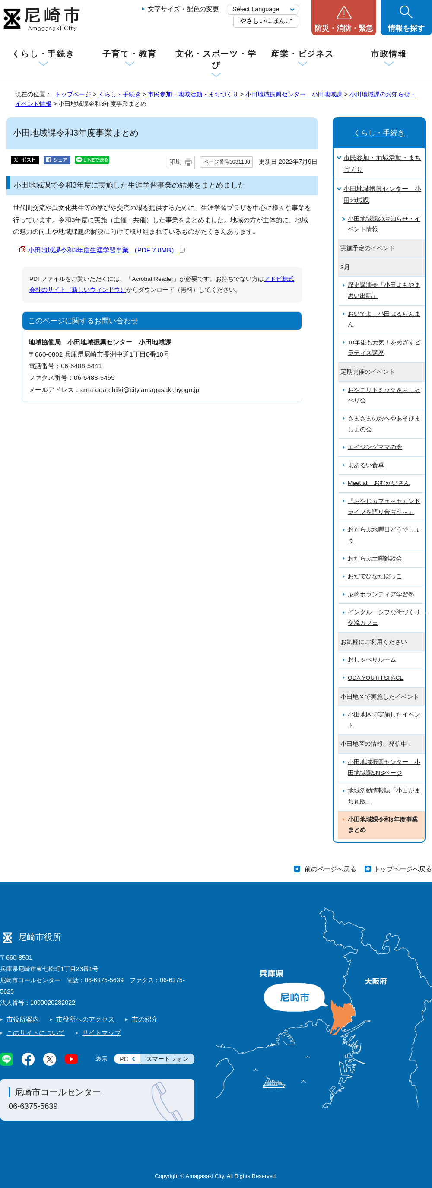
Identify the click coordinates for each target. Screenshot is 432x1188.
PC (124, 1059)
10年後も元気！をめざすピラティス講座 (384, 348)
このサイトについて (35, 1032)
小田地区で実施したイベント (384, 720)
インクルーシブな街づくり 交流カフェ (386, 617)
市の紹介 (145, 1019)
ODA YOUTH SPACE (375, 678)
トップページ (73, 94)
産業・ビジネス (302, 53)
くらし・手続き (43, 53)
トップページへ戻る (403, 869)
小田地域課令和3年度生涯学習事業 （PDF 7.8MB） (106, 250)
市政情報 (389, 53)
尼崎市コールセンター (58, 1092)
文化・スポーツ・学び (216, 59)
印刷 (175, 162)
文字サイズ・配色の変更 (183, 9)
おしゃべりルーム (372, 659)
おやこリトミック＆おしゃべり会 (384, 395)
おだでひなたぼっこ (375, 576)
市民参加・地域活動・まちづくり (193, 94)
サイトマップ (101, 1032)
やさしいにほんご (266, 20)
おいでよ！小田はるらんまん (384, 319)
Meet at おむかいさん (379, 483)
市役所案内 (22, 1019)
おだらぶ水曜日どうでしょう (384, 535)
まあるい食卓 (366, 465)
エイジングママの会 (375, 447)
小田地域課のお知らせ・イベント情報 (384, 224)
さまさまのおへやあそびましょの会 (384, 424)
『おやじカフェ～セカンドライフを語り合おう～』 (384, 506)
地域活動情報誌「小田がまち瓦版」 (384, 796)
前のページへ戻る (330, 869)
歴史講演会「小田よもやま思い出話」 (384, 290)
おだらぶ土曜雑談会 (375, 558)
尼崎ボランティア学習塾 (381, 594)
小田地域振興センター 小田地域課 (293, 94)
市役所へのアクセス (85, 1019)
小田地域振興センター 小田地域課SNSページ (384, 767)
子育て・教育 (129, 53)
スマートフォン (167, 1059)
